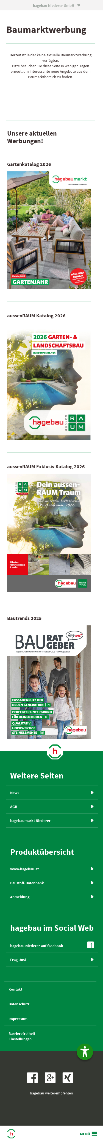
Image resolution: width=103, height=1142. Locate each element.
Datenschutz (19, 1004)
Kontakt (15, 989)
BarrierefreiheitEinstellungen (22, 1036)
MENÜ (85, 1133)
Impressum (18, 1018)
